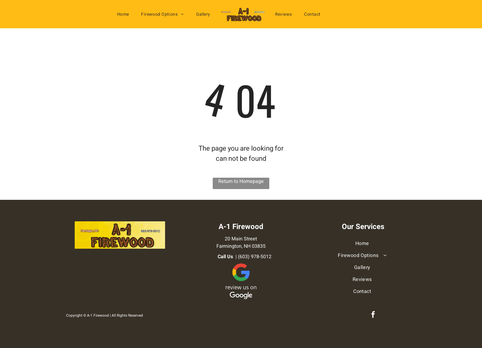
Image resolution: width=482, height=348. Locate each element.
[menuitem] (123, 14)
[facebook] (373, 315)
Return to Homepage (241, 181)
